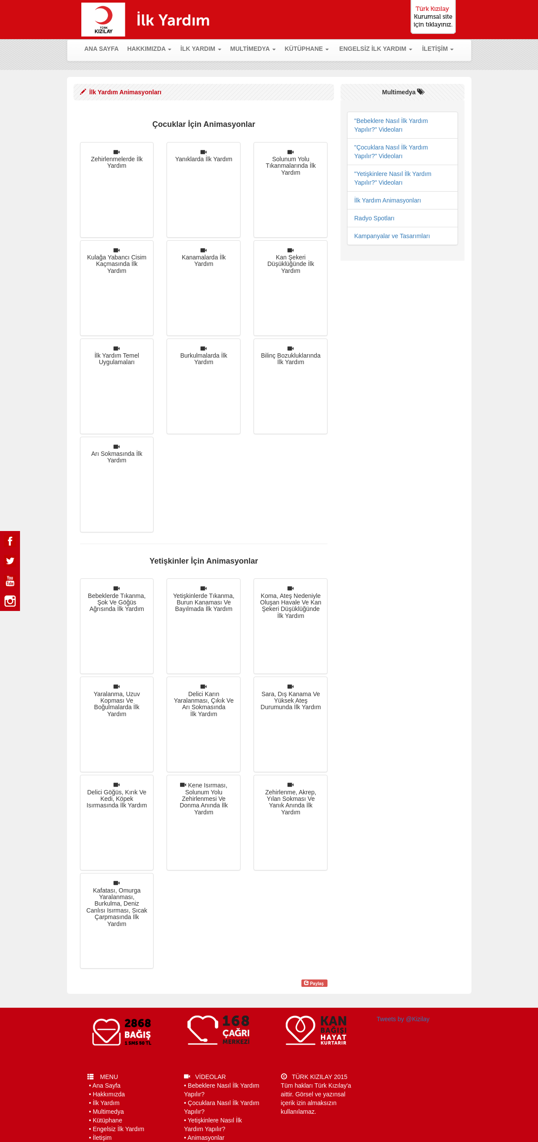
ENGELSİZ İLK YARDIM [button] (375, 48)
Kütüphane (107, 1120)
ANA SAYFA (103, 48)
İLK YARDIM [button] (200, 48)
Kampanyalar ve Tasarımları (392, 235)
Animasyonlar (205, 1137)
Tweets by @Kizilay (403, 1019)
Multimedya (108, 1111)
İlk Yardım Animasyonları (387, 200)
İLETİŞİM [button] (438, 48)
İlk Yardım (106, 1102)
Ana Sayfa (106, 1085)
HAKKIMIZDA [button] (149, 48)
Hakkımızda (109, 1094)
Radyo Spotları (374, 218)
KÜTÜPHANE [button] (306, 48)
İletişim (102, 1137)
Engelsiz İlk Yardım (118, 1128)
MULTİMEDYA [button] (252, 48)
